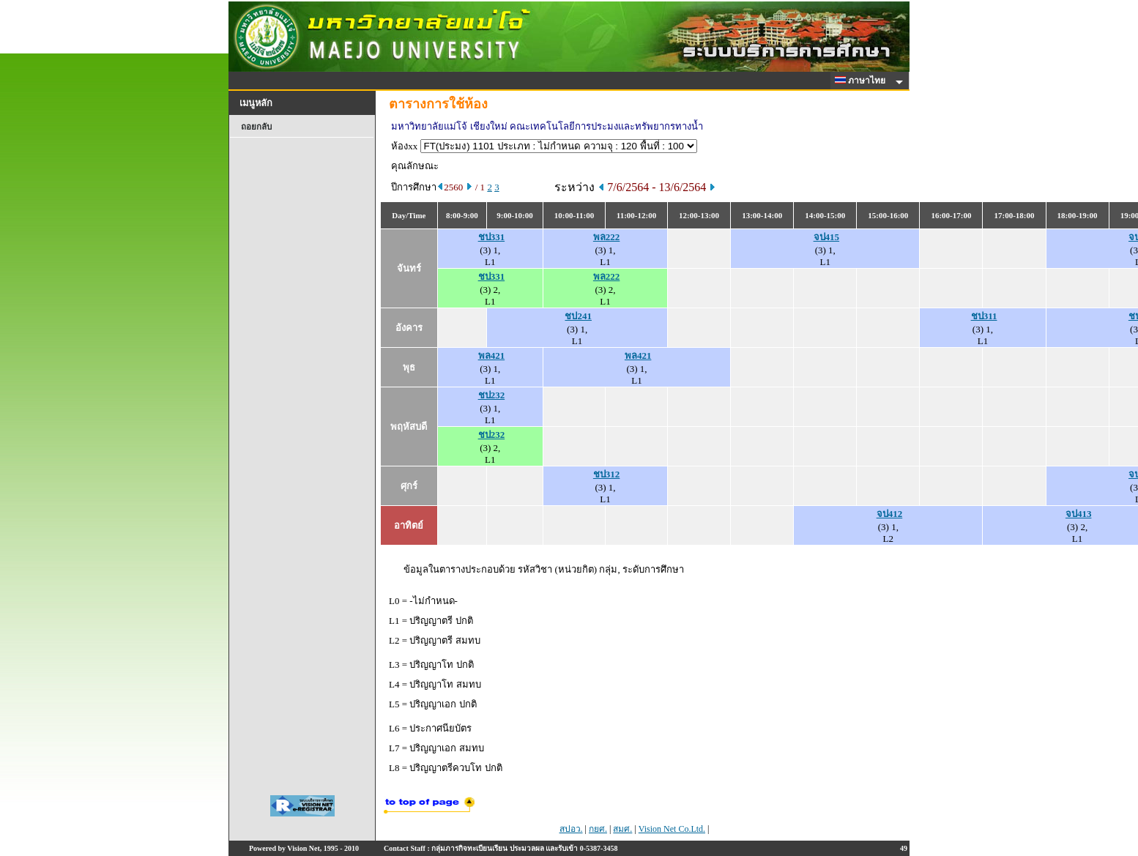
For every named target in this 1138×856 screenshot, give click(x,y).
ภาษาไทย (862, 80)
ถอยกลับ (256, 126)
